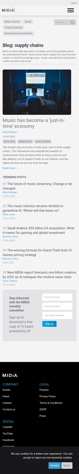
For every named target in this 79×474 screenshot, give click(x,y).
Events (6, 389)
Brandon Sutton (10, 236)
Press (43, 415)
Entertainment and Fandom (18, 33)
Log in (74, 3)
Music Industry (12, 21)
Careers (7, 402)
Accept (54, 465)
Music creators (43, 141)
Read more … (10, 168)
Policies (44, 389)
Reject (66, 465)
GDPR (43, 409)
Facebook (8, 440)
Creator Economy (13, 27)
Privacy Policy (48, 396)
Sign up (49, 324)
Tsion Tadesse (10, 281)
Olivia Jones (9, 214)
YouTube (8, 433)
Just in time (9, 141)
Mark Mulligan (10, 132)
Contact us (9, 409)
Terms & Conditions (51, 402)
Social (28, 21)
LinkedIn (7, 427)
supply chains (25, 141)
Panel (6, 396)
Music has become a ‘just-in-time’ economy (34, 123)
